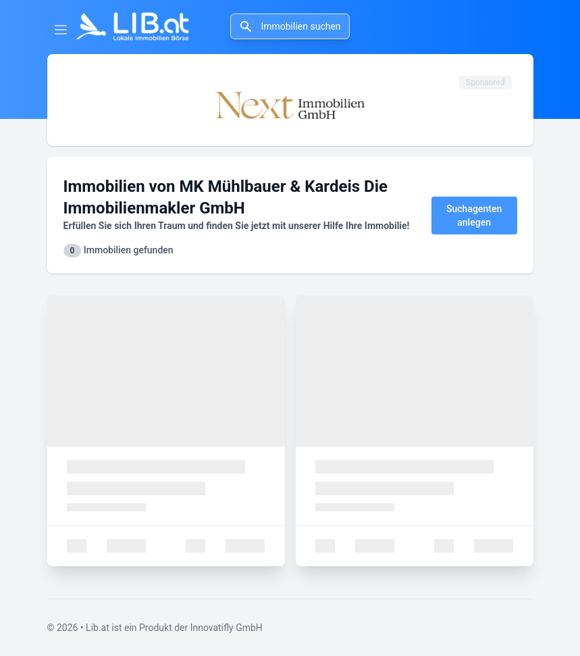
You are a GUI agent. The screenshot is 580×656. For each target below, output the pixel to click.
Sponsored (485, 82)
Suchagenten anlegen (474, 215)
